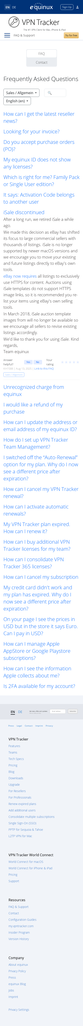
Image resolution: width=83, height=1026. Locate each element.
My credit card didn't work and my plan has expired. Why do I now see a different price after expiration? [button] (37, 598)
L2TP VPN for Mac (20, 836)
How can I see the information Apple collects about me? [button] (37, 672)
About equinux (18, 965)
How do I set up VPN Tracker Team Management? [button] (35, 443)
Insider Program (19, 932)
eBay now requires (20, 276)
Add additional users (22, 810)
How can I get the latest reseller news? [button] (38, 117)
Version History (19, 939)
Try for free (71, 35)
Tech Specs (16, 759)
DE (14, 7)
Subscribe (73, 711)
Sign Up (66, 7)
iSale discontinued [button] (23, 212)
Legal (19, 725)
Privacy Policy (17, 971)
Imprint (39, 725)
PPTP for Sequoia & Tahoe (26, 829)
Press (11, 725)
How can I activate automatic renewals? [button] (35, 510)
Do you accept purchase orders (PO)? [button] (38, 145)
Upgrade (14, 784)
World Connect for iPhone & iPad (30, 868)
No (37, 362)
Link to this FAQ (44, 368)
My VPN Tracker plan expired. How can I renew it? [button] (36, 528)
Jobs (11, 990)
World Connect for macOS (26, 862)
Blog (11, 772)
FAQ (41, 53)
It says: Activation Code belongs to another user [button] (38, 198)
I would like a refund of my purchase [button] (33, 408)
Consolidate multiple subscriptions (32, 817)
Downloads (16, 778)
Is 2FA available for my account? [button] (39, 685)
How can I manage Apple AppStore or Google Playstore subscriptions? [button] (36, 650)
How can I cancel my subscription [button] (40, 576)
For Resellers (17, 791)
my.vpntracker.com (21, 926)
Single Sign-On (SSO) (22, 823)
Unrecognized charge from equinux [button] (33, 390)
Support (14, 881)
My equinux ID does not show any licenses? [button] (37, 163)
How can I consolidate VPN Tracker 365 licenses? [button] (33, 563)
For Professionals (20, 797)
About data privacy (35, 713)
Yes (28, 362)
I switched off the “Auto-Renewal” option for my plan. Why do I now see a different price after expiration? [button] (40, 468)
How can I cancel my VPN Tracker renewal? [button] (41, 492)
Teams (13, 752)
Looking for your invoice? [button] (31, 131)
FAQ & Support (19, 907)
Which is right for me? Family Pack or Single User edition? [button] (41, 180)
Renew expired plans (22, 804)
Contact (41, 62)
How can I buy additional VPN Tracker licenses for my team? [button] (36, 545)
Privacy (49, 725)
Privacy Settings (19, 1010)
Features (14, 746)
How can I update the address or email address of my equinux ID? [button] (40, 425)
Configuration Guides (22, 920)
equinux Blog (17, 984)
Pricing (13, 765)
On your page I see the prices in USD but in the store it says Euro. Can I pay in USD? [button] (40, 626)
